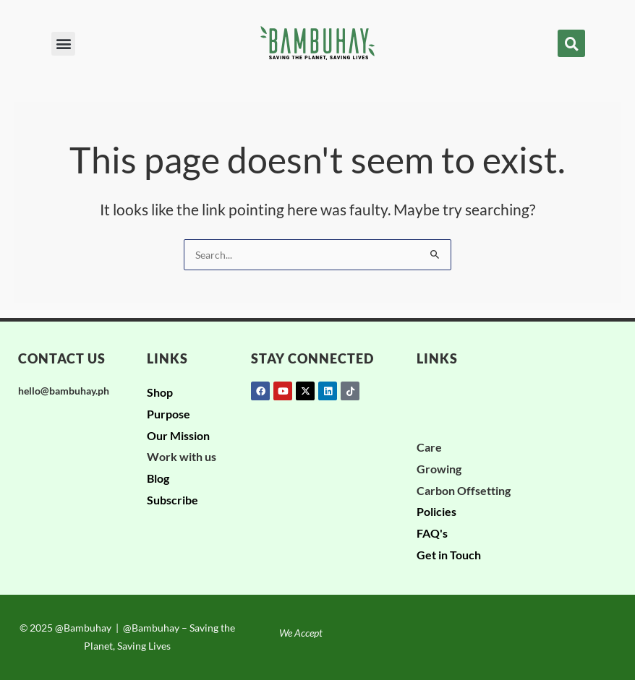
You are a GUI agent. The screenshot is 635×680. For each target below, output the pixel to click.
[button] (63, 44)
